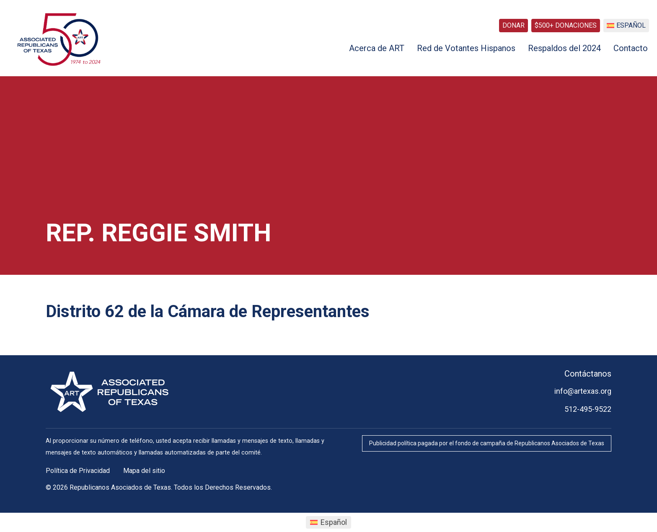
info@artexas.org (582, 391)
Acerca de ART (376, 48)
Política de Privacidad (78, 471)
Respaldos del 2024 (564, 48)
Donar (513, 25)
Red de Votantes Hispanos (466, 48)
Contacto (630, 48)
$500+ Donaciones (566, 25)
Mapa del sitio (144, 471)
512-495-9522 (587, 409)
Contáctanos (587, 374)
